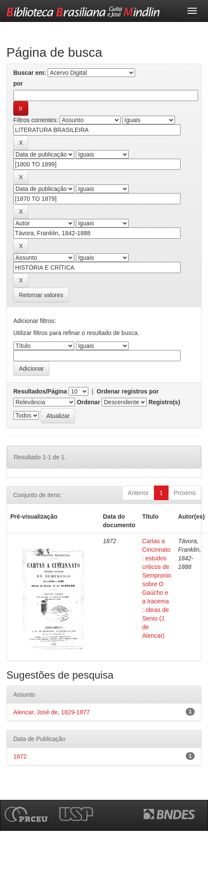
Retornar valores (41, 295)
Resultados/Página (40, 391)
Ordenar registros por (127, 391)
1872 (20, 756)
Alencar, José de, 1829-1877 (51, 712)
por (18, 83)
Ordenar (88, 402)
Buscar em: (29, 72)
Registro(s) (164, 402)
